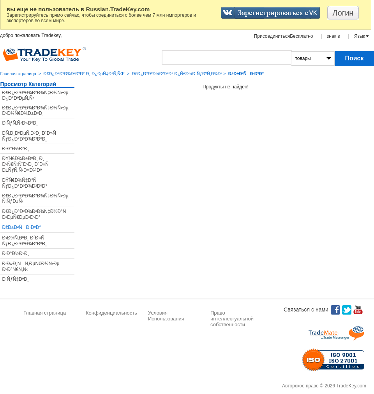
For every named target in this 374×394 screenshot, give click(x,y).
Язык (359, 36)
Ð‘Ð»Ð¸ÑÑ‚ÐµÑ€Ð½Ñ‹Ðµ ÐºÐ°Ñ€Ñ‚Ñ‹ (31, 266)
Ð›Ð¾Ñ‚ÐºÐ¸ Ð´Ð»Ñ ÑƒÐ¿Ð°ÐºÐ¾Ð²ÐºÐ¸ (25, 240)
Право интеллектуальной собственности (232, 318)
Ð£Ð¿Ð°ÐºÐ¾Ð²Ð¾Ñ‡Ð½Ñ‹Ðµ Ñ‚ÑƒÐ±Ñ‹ (35, 198)
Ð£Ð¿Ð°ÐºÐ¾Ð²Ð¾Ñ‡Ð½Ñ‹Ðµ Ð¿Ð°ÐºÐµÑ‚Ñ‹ (35, 95)
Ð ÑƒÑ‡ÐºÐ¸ (15, 279)
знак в (333, 36)
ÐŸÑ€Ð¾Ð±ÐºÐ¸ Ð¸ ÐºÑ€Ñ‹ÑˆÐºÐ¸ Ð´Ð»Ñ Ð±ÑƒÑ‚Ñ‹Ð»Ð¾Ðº (27, 164)
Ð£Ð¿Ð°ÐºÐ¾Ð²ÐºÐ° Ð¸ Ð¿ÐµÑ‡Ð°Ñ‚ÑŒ (83, 73)
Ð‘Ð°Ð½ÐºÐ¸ (15, 148)
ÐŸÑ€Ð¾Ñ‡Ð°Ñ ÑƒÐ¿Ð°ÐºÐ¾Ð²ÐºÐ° (25, 183)
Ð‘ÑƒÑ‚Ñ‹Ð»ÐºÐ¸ (20, 123)
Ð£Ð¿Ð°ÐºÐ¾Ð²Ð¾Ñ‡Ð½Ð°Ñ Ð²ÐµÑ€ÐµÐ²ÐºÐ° (36, 214)
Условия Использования (166, 316)
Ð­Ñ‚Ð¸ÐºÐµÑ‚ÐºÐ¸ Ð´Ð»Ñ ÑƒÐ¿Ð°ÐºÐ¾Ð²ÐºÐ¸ (31, 136)
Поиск (354, 58)
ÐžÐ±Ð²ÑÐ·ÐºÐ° (21, 227)
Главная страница (18, 73)
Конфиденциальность (111, 313)
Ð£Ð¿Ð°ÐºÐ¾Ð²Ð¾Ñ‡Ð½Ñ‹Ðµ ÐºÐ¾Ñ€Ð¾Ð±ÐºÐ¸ (35, 110)
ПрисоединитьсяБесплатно (283, 36)
